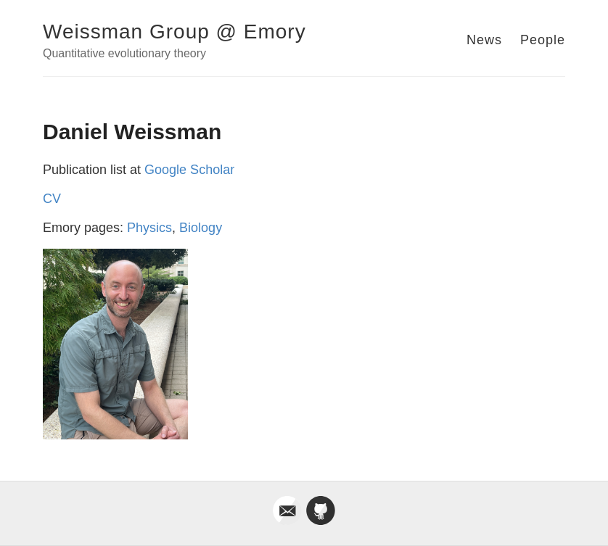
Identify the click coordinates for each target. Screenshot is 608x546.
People (542, 40)
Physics (149, 227)
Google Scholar (189, 169)
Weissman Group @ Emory (174, 31)
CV (52, 198)
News (484, 40)
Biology (200, 227)
